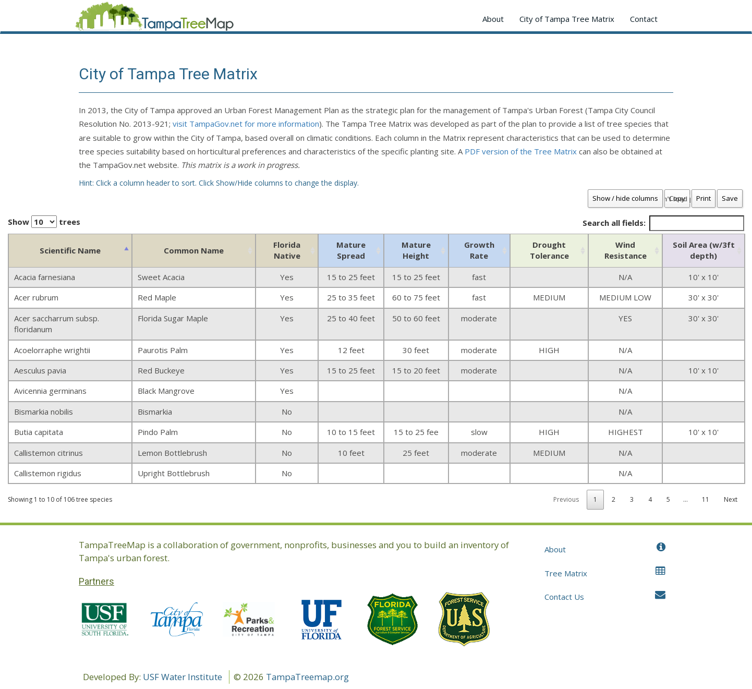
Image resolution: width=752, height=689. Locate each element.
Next (730, 499)
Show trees (44, 221)
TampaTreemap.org (307, 677)
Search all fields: (664, 223)
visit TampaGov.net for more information (246, 123)
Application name (154, 18)
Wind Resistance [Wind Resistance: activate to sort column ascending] (625, 250)
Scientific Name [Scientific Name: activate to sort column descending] (70, 250)
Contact (644, 19)
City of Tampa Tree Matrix (566, 19)
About (493, 19)
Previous (566, 499)
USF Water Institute (182, 677)
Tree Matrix (605, 572)
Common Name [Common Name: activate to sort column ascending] (194, 250)
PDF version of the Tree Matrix (521, 151)
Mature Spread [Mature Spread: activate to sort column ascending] (351, 250)
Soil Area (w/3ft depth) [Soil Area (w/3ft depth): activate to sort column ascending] (704, 250)
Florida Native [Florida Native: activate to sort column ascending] (286, 250)
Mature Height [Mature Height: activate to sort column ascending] (416, 250)
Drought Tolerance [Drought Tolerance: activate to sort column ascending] (549, 250)
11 (705, 499)
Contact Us (605, 596)
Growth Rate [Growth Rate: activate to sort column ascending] (479, 250)
